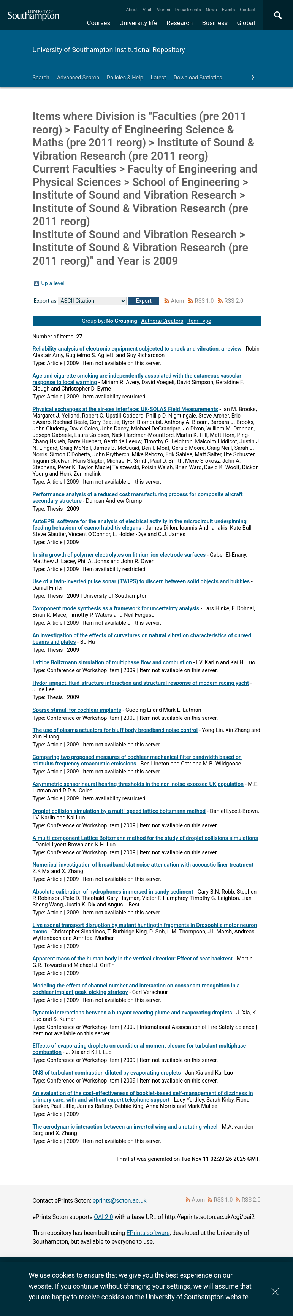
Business (215, 23)
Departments (188, 9)
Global (246, 23)
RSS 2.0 (234, 301)
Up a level (53, 283)
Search (41, 78)
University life (138, 23)
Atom (177, 301)
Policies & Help (125, 78)
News (211, 9)
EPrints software (148, 1233)
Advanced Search (78, 78)
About (132, 9)
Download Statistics (198, 78)
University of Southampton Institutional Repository (109, 50)
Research (179, 23)
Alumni (163, 9)
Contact (247, 9)
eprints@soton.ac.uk (120, 1200)
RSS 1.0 (204, 301)
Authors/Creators (162, 321)
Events (228, 9)
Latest (158, 78)
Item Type (199, 321)
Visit (147, 9)
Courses (98, 23)
